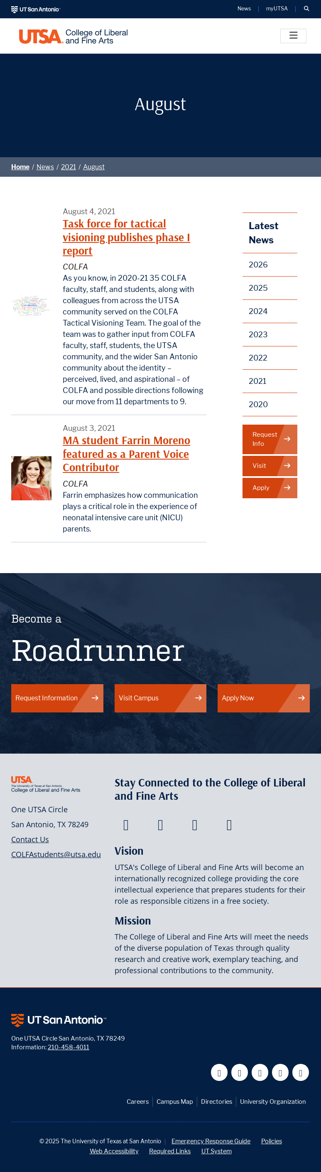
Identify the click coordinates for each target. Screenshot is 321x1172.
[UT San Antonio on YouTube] (260, 1072)
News (45, 167)
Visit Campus (161, 698)
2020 (258, 404)
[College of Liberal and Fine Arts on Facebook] (126, 827)
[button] (306, 9)
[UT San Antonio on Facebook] (219, 1072)
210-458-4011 (68, 1047)
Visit (271, 466)
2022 (258, 358)
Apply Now (264, 698)
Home (20, 167)
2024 (258, 311)
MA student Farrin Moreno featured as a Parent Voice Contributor (126, 454)
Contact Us (30, 839)
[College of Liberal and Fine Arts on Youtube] (195, 827)
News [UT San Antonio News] (244, 9)
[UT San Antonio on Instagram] (300, 1072)
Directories (216, 1101)
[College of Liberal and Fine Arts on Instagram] (229, 827)
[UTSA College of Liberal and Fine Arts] (73, 36)
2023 (258, 334)
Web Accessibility (114, 1151)
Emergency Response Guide (211, 1141)
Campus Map (175, 1101)
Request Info (271, 439)
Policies (271, 1141)
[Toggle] (293, 36)
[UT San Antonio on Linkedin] (280, 1072)
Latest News (264, 232)
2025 (258, 288)
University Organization (273, 1101)
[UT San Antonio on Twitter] (239, 1072)
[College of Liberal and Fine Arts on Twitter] (160, 827)
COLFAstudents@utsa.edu (56, 854)
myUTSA (277, 9)
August (94, 167)
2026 (258, 264)
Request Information (57, 698)
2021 (68, 167)
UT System (216, 1151)
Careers (138, 1101)
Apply (271, 488)
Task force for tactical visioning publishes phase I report (126, 237)
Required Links (170, 1151)
